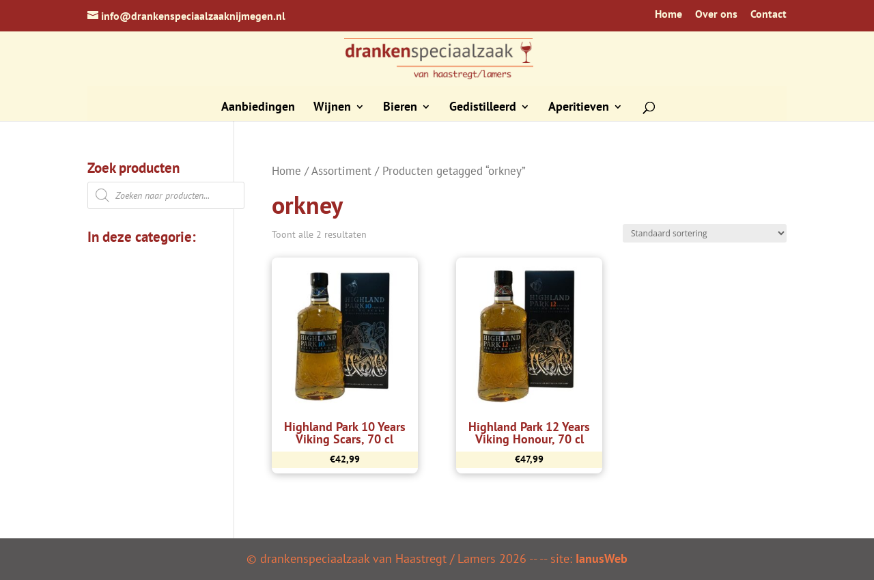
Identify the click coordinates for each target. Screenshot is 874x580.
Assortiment (341, 170)
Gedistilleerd (482, 108)
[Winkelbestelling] (705, 233)
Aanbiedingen (258, 108)
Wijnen (332, 108)
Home (668, 14)
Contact (768, 14)
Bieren (400, 108)
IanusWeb (602, 558)
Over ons (716, 14)
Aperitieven (578, 108)
